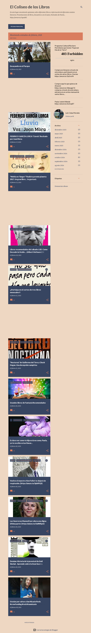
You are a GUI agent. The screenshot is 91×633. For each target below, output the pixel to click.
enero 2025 (59, 146)
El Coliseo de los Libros (30, 6)
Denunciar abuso (61, 186)
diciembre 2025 (60, 130)
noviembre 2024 (61, 154)
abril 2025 (58, 138)
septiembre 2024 (61, 161)
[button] (47, 73)
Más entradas (29, 622)
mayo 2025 (59, 134)
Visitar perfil (69, 116)
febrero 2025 (60, 142)
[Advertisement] (28, 95)
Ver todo (13, 38)
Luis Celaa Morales (72, 113)
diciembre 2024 (61, 150)
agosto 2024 (59, 165)
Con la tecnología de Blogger (45, 630)
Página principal (17, 26)
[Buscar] (81, 7)
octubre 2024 (60, 157)
